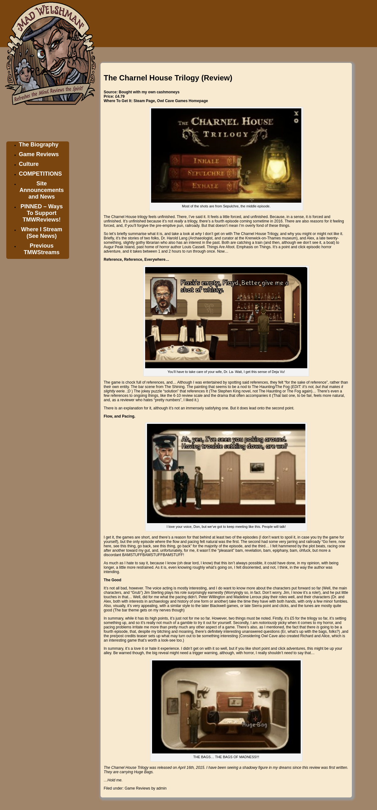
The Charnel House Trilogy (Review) (168, 78)
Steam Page (144, 101)
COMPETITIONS (40, 174)
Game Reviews (39, 154)
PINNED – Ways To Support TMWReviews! (41, 213)
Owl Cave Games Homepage (182, 101)
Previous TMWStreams (41, 249)
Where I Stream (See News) (41, 232)
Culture (29, 164)
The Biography (38, 144)
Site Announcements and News (41, 190)
